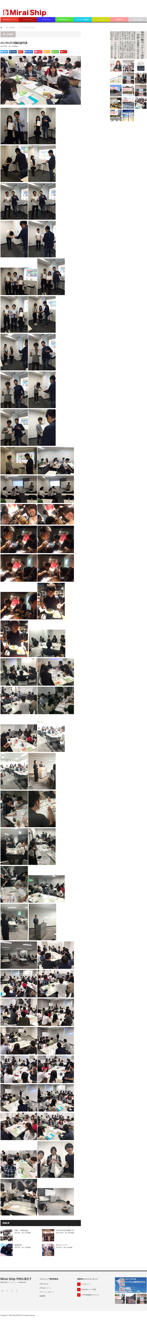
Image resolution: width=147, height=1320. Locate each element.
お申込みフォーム (45, 1288)
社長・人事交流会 (21, 1230)
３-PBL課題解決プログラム (90, 1295)
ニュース (101, 19)
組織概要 (119, 19)
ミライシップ (28, 19)
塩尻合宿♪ (18, 1245)
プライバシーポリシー (46, 1292)
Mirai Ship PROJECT (15, 1279)
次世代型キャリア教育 (88, 1289)
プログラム (46, 19)
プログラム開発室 (82, 19)
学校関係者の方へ (64, 19)
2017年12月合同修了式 (65, 1230)
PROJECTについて (9, 19)
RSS (16, 1290)
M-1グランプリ (61, 1245)
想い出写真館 (10, 27)
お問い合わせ (137, 19)
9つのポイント (86, 1284)
